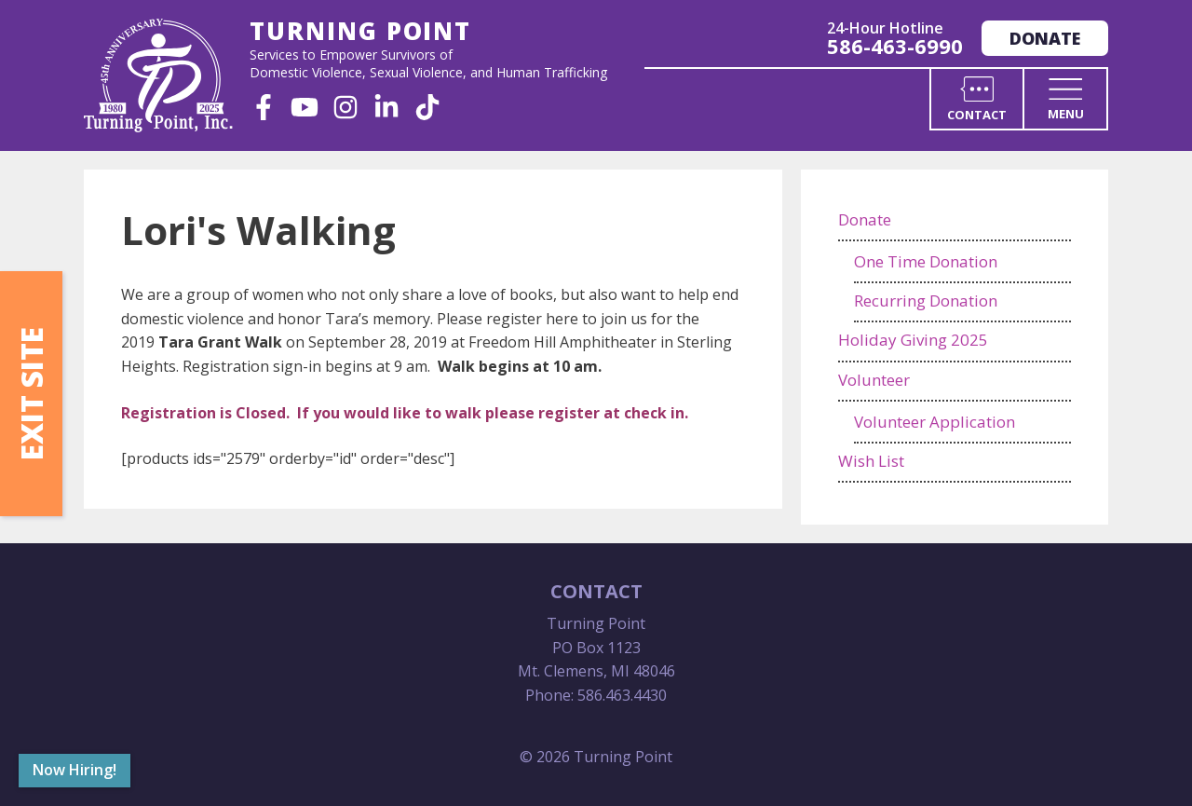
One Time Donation (925, 261)
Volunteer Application (934, 421)
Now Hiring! (74, 769)
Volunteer (874, 379)
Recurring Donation (925, 300)
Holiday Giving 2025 (913, 339)
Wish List (871, 460)
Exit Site (31, 393)
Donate (1044, 38)
